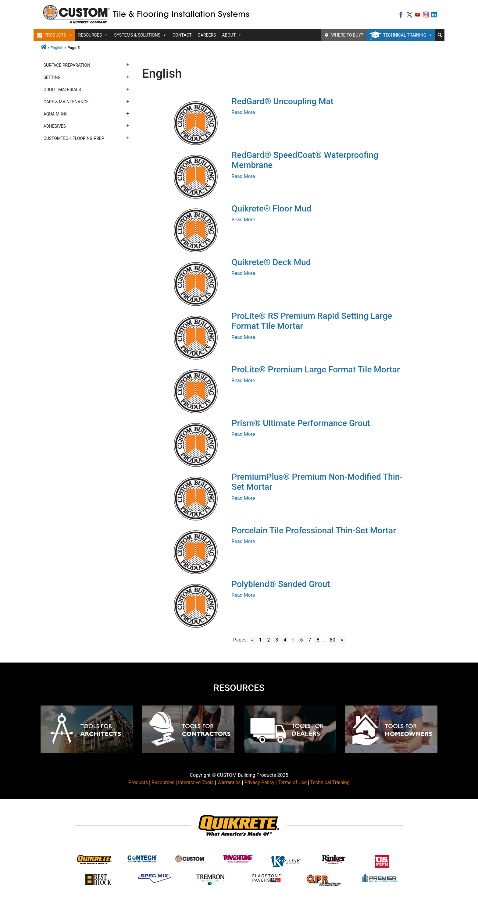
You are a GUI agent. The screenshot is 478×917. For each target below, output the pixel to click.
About (232, 35)
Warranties (229, 782)
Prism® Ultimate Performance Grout (301, 423)
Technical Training (407, 35)
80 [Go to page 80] (332, 640)
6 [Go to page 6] (301, 640)
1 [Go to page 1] (260, 640)
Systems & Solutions (140, 35)
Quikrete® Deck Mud (271, 262)
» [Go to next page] (342, 640)
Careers (207, 35)
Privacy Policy (259, 782)
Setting (87, 77)
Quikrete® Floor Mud (272, 209)
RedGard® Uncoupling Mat (283, 101)
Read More (243, 112)
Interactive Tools (196, 782)
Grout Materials (87, 90)
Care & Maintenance (87, 102)
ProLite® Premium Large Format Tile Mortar (316, 369)
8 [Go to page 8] (317, 640)
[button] (439, 35)
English (57, 47)
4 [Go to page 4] (285, 640)
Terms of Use (292, 782)
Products (58, 35)
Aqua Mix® (87, 114)
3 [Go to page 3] (276, 640)
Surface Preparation (87, 65)
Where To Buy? (347, 35)
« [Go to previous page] (252, 640)
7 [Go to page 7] (309, 640)
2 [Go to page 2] (268, 640)
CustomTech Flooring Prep (87, 138)
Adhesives (87, 126)
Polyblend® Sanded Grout (281, 584)
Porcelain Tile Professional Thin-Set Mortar (314, 530)
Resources (93, 35)
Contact (182, 35)
